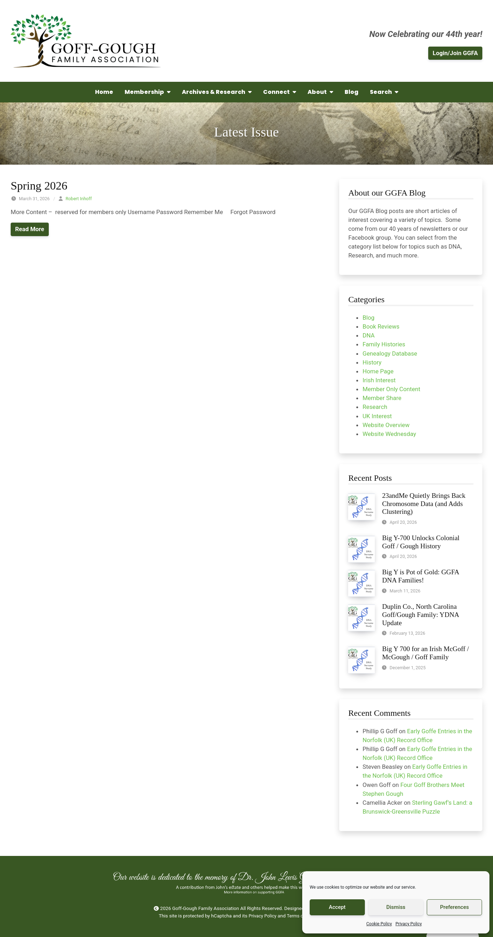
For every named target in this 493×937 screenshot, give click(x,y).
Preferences (454, 907)
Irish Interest (378, 380)
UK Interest (377, 416)
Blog (351, 92)
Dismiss (395, 907)
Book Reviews (380, 326)
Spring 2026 (39, 185)
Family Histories (383, 344)
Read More (29, 229)
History (371, 362)
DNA (368, 335)
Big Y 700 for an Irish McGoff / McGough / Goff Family (425, 653)
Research (374, 406)
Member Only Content (391, 389)
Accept (337, 907)
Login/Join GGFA (455, 53)
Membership (148, 92)
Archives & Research (217, 92)
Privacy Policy (408, 923)
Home (104, 92)
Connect (279, 92)
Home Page (377, 371)
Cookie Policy (379, 923)
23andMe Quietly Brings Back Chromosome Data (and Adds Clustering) (423, 504)
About (320, 92)
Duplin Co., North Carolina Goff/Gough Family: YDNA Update (420, 615)
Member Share (381, 397)
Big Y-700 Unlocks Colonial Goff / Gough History (420, 542)
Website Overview (385, 424)
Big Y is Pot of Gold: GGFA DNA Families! (420, 576)
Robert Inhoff (78, 198)
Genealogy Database (389, 353)
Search (384, 92)
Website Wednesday (389, 433)
